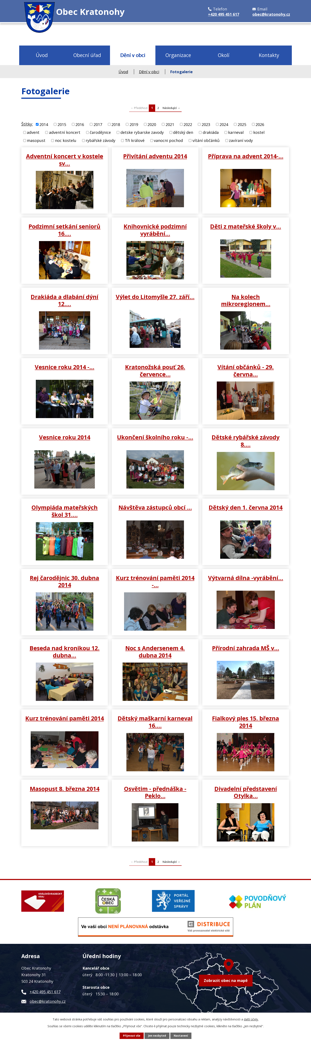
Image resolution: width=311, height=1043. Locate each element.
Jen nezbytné (157, 1035)
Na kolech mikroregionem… (245, 300)
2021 (170, 124)
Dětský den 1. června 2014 (245, 507)
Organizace (178, 55)
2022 (188, 124)
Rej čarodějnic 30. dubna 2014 (64, 581)
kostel (259, 132)
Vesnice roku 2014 (64, 437)
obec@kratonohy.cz (48, 1001)
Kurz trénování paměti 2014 (64, 718)
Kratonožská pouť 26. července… (155, 370)
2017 (98, 124)
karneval (236, 132)
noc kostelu (65, 140)
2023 (206, 124)
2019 (134, 124)
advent (33, 132)
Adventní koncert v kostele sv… (64, 159)
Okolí (223, 55)
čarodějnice (100, 132)
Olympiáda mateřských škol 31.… (64, 510)
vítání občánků (206, 140)
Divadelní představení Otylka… (245, 792)
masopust (36, 140)
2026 (260, 124)
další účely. (251, 1019)
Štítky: (27, 124)
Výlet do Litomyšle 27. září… (155, 296)
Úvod (42, 55)
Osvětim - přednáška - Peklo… (155, 792)
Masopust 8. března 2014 (64, 788)
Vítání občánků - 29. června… (245, 370)
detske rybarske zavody (142, 132)
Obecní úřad (87, 55)
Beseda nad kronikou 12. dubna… (65, 651)
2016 (79, 124)
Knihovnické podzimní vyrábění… (155, 229)
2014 (43, 124)
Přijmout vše (131, 1035)
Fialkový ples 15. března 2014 (245, 721)
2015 (62, 124)
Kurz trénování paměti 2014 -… (155, 581)
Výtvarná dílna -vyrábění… (245, 578)
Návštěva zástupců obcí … (155, 507)
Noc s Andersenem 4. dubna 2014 (155, 651)
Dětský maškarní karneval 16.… (155, 721)
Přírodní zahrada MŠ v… (245, 648)
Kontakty (269, 55)
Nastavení (181, 1035)
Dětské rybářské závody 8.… (245, 440)
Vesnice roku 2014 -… (64, 367)
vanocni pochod (168, 140)
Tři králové (135, 140)
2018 (115, 124)
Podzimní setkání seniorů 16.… (64, 229)
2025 (242, 124)
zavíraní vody (241, 140)
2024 (224, 124)
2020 (152, 124)
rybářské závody (100, 140)
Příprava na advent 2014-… (245, 156)
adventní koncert (64, 132)
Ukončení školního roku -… (155, 437)
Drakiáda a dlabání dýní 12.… (64, 300)
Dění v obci (132, 55)
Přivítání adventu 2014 (155, 156)
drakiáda (211, 132)
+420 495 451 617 (45, 991)
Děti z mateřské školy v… (245, 226)
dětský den (183, 132)
